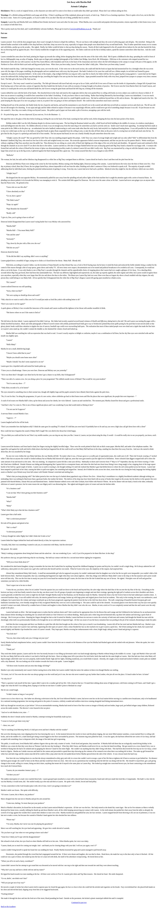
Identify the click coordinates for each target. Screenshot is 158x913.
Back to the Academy (8, 906)
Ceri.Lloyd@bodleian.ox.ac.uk (80, 29)
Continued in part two (79, 902)
